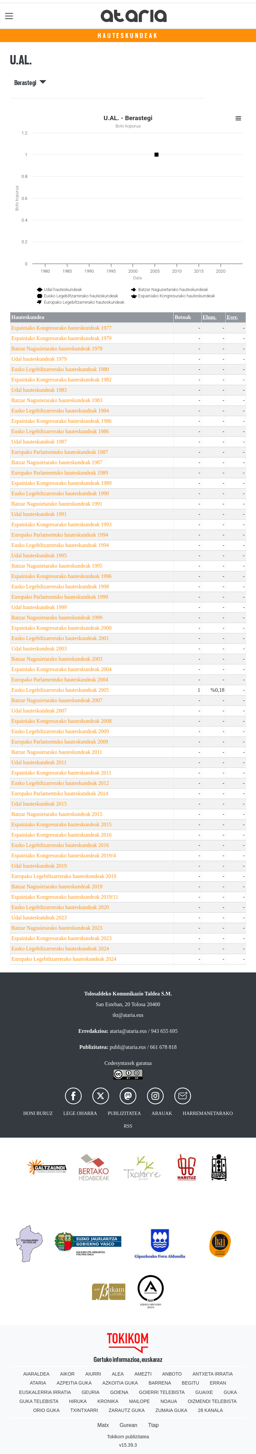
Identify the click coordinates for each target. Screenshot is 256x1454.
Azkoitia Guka (120, 1383)
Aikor (67, 1374)
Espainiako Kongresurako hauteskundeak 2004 (61, 669)
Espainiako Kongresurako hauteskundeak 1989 (61, 483)
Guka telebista (38, 1401)
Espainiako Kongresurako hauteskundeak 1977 (61, 328)
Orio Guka (46, 1410)
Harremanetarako (208, 1113)
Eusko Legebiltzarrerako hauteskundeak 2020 (60, 907)
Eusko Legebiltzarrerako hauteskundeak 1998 (60, 586)
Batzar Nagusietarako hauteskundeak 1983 (56, 400)
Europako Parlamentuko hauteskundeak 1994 (59, 535)
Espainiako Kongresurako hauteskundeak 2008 (61, 721)
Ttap (153, 1425)
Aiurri (93, 1374)
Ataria (38, 1383)
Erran (218, 1383)
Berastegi (30, 83)
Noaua (168, 1401)
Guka (230, 1392)
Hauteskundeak (128, 36)
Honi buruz (38, 1113)
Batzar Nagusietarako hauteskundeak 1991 (56, 504)
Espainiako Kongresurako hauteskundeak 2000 (61, 628)
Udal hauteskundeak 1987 (39, 442)
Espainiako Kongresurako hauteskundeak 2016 (61, 835)
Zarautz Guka (127, 1410)
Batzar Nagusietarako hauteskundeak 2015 (56, 814)
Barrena (160, 1383)
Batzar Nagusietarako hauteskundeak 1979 (56, 348)
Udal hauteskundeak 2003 (39, 648)
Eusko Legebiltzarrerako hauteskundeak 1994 (60, 545)
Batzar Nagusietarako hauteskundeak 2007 (56, 700)
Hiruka (78, 1401)
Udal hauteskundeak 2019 (39, 866)
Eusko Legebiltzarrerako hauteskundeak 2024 (60, 948)
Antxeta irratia (212, 1374)
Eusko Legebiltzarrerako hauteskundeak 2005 (60, 690)
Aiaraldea (36, 1374)
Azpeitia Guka (74, 1383)
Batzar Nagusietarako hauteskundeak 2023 (56, 928)
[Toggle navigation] (9, 16)
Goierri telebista (162, 1392)
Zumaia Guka (171, 1410)
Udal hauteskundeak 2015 (39, 804)
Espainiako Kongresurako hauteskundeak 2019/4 (63, 855)
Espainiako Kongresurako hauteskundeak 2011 (61, 773)
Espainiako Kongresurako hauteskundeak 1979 (61, 338)
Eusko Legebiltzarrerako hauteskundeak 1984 (60, 410)
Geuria (91, 1392)
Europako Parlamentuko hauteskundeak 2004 (59, 679)
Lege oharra (80, 1113)
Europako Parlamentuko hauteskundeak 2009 (59, 742)
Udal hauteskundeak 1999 (39, 607)
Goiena (119, 1392)
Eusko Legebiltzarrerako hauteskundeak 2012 (60, 783)
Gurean (128, 1425)
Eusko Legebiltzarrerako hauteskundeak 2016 (60, 845)
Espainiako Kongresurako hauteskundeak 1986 (61, 421)
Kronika (107, 1401)
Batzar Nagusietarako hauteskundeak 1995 (56, 566)
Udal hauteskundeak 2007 (39, 710)
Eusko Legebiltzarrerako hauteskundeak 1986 (60, 431)
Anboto (172, 1374)
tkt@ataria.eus (128, 1015)
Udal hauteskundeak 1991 (39, 514)
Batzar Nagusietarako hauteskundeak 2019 (56, 886)
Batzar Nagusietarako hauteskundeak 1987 (56, 462)
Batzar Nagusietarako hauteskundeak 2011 (56, 752)
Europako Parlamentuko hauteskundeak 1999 (59, 597)
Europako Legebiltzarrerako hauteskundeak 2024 (63, 959)
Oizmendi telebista (212, 1401)
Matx (103, 1425)
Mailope (139, 1401)
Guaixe (204, 1392)
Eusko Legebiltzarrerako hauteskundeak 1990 (60, 493)
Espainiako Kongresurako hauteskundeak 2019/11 (64, 897)
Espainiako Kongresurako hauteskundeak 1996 (61, 576)
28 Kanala (210, 1410)
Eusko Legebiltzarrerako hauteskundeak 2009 (60, 731)
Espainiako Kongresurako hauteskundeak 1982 (61, 379)
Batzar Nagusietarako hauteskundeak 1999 (56, 617)
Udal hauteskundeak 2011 (39, 762)
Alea (118, 1374)
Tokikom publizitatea (128, 1436)
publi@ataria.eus (128, 1047)
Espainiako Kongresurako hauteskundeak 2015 (61, 824)
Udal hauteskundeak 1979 (39, 359)
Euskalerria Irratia (45, 1392)
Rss (128, 1126)
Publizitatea (124, 1113)
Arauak (162, 1113)
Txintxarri (84, 1410)
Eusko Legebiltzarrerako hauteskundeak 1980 (60, 369)
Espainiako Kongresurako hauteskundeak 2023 (61, 938)
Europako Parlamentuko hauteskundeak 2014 (59, 793)
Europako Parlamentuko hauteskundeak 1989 (59, 473)
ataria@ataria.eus (128, 1031)
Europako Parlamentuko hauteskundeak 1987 (59, 452)
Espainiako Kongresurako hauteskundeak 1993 (61, 524)
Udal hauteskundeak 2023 (39, 917)
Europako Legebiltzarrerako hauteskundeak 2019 (63, 876)
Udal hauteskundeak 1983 (39, 390)
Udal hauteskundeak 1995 (39, 555)
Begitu (190, 1383)
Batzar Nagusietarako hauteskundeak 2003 (56, 659)
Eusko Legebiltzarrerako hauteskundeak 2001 (60, 638)
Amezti (142, 1374)
